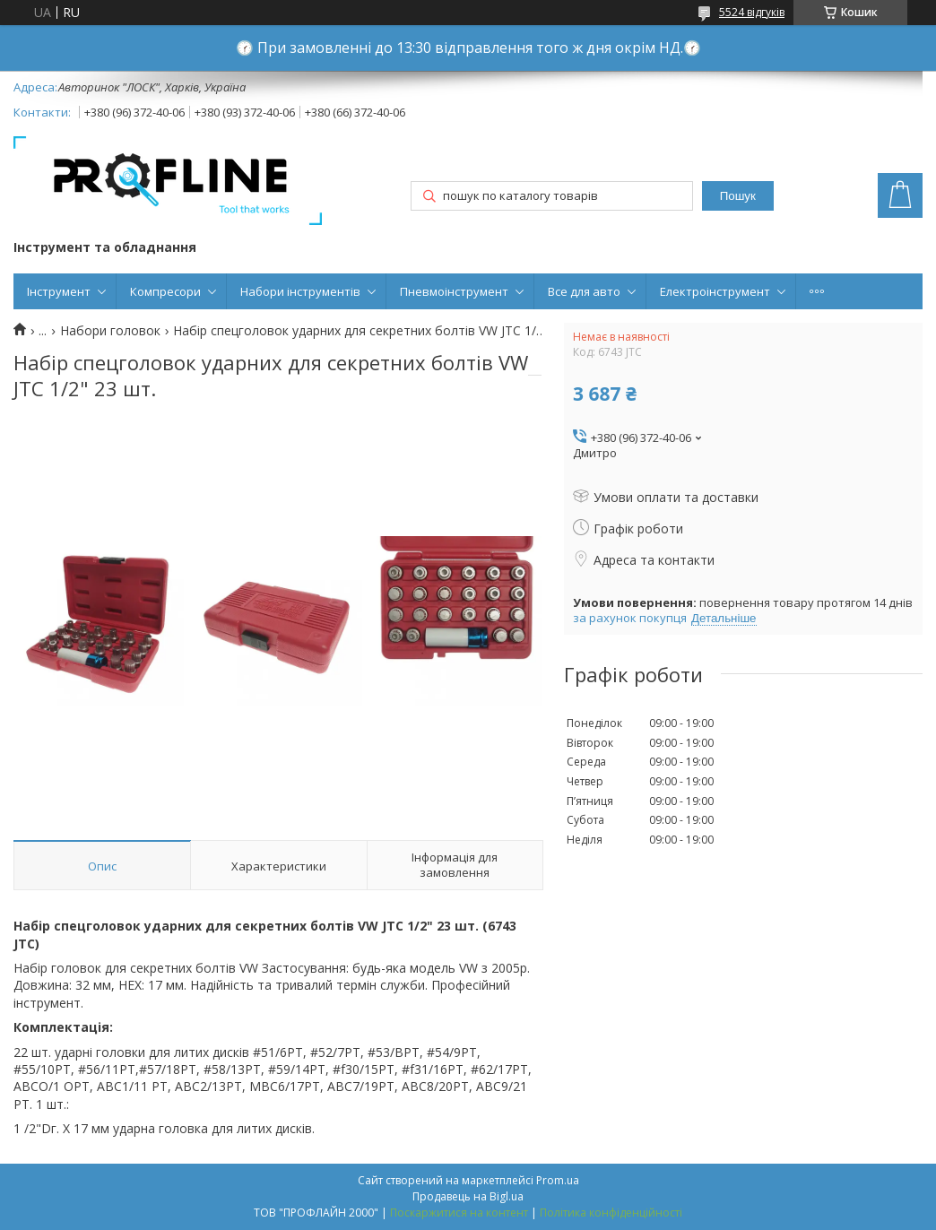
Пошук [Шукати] (738, 196)
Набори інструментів (300, 291)
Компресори (165, 291)
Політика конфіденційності (611, 1212)
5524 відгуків (751, 12)
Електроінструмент (715, 291)
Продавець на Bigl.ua (468, 1196)
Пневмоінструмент (454, 291)
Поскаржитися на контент (459, 1212)
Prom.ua (557, 1180)
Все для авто (584, 291)
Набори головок (110, 331)
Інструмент (59, 291)
